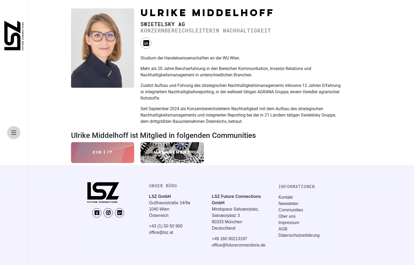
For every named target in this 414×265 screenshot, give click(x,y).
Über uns (287, 216)
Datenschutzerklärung (299, 235)
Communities (291, 210)
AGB (283, 229)
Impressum (289, 222)
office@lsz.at (161, 232)
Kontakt (286, 197)
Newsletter (289, 203)
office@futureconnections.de (238, 245)
